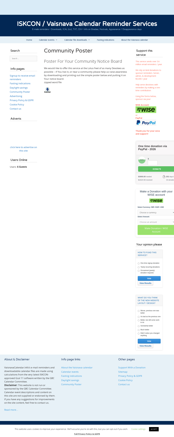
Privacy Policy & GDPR (22, 100)
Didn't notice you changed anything (149, 334)
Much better (143, 330)
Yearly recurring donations (149, 267)
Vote (149, 278)
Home (29, 39)
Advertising (16, 96)
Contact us (15, 108)
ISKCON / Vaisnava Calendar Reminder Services (87, 24)
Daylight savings (19, 87)
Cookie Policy (17, 104)
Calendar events (50, 39)
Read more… (11, 409)
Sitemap (122, 371)
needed (145, 177)
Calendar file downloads (78, 39)
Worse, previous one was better (148, 312)
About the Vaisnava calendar (134, 39)
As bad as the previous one (149, 317)
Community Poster (20, 91)
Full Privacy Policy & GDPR (87, 433)
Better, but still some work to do (148, 321)
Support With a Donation (131, 367)
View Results (145, 283)
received (145, 180)
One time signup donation (148, 263)
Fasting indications (105, 39)
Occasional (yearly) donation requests (146, 271)
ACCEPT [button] (154, 429)
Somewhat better (145, 326)
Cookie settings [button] (138, 429)
